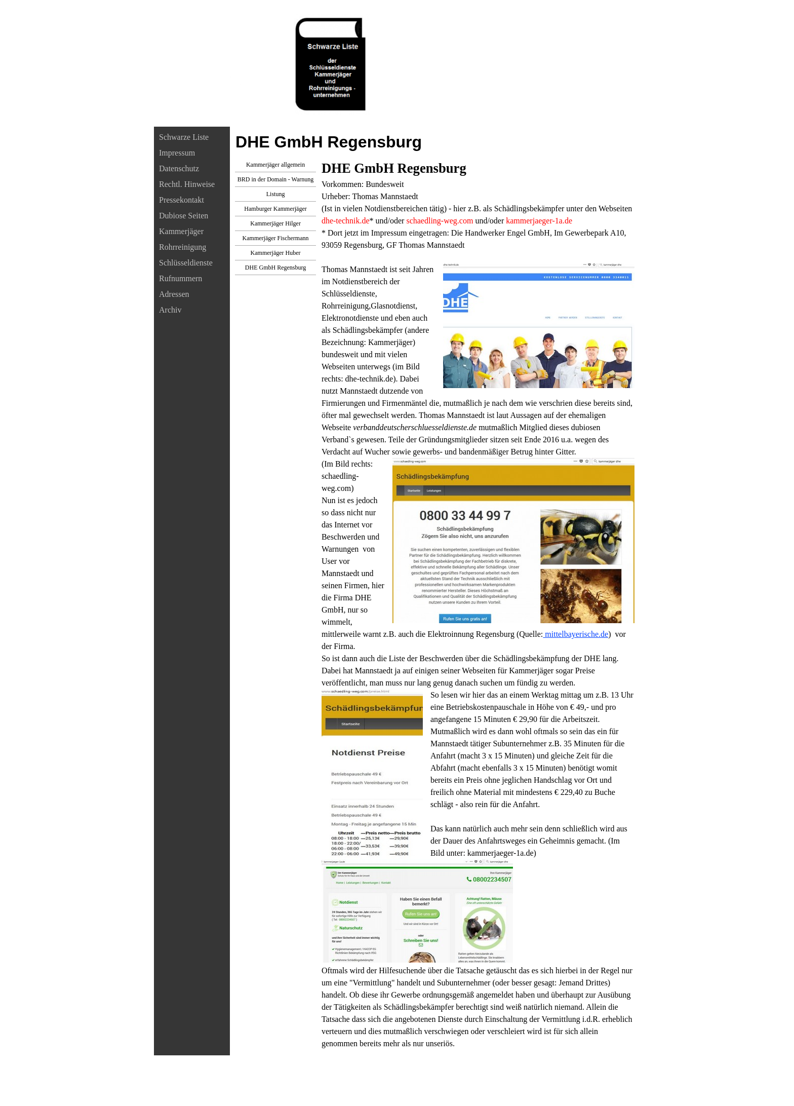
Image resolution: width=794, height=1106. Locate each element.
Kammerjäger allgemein (275, 164)
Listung (275, 194)
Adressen (174, 294)
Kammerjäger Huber (276, 252)
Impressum (177, 152)
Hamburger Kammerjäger (275, 208)
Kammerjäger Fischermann (276, 238)
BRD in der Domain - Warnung (275, 179)
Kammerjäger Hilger (275, 223)
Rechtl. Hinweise (187, 184)
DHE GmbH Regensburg (275, 267)
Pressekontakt (181, 200)
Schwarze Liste (184, 137)
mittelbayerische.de (575, 634)
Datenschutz (179, 168)
